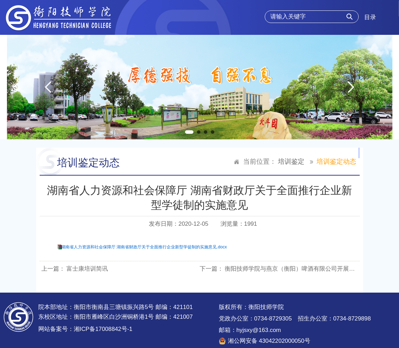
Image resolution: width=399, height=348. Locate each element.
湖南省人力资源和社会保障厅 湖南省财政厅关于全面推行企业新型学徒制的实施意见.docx (144, 247)
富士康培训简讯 (87, 268)
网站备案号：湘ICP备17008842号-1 (85, 329)
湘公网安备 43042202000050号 (269, 341)
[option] (199, 87)
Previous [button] (48, 87)
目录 (370, 17)
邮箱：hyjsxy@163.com (250, 330)
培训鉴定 (291, 161)
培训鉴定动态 (336, 161)
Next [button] (351, 87)
